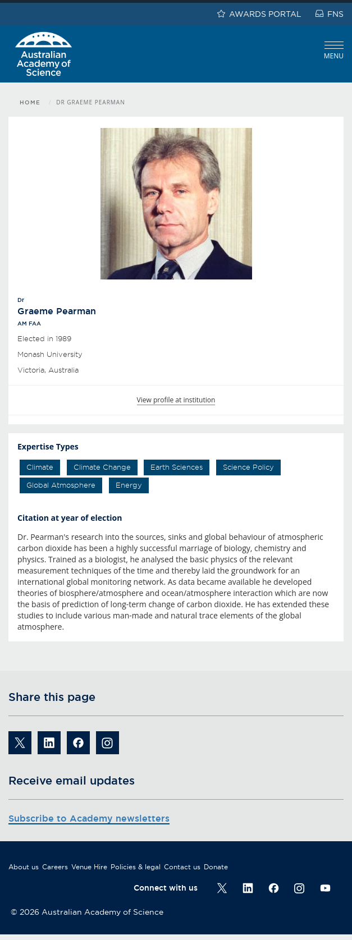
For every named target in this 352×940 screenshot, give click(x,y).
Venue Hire (89, 866)
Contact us (182, 866)
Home (30, 102)
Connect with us (166, 887)
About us (23, 866)
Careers (55, 866)
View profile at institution (176, 400)
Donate (216, 866)
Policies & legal (136, 866)
